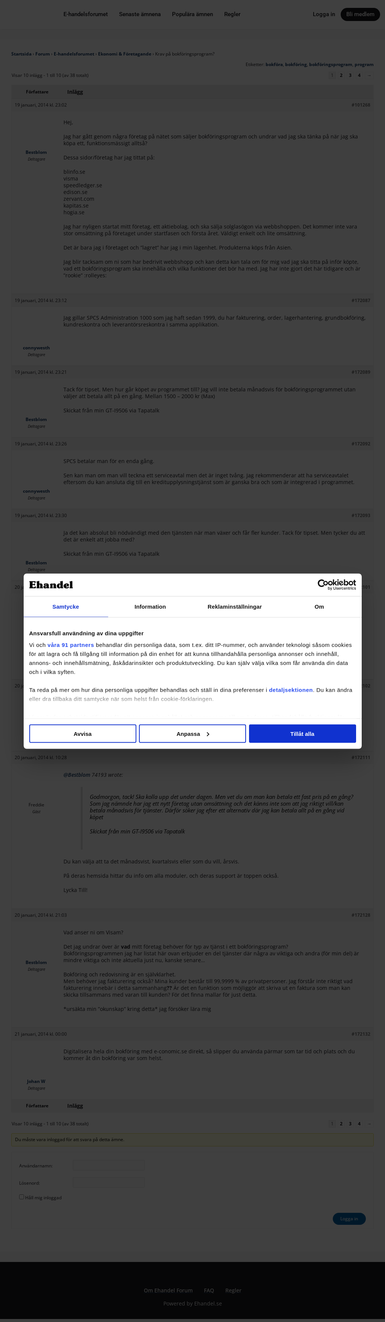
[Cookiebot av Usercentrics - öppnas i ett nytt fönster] (323, 584)
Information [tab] (150, 606)
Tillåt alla (302, 733)
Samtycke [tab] (66, 606)
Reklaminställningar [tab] (235, 606)
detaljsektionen (291, 690)
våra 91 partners (71, 645)
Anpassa (193, 733)
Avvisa (83, 733)
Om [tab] (319, 606)
